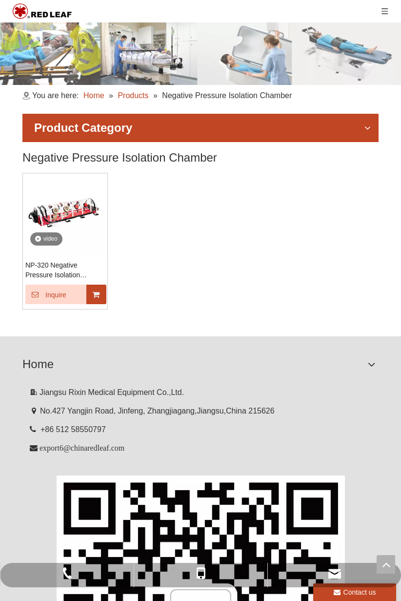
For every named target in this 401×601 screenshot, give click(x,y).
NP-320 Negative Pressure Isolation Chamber (52, 270)
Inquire (45, 294)
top (386, 564)
